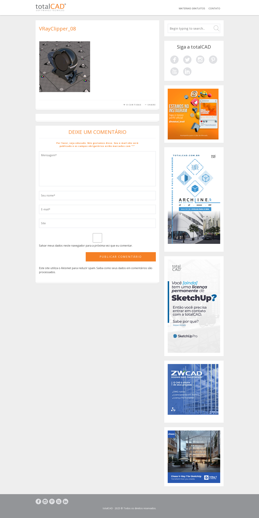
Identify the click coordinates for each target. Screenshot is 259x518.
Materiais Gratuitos (192, 8)
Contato (214, 8)
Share (152, 104)
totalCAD (108, 508)
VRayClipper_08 (57, 28)
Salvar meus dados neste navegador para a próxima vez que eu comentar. (85, 245)
